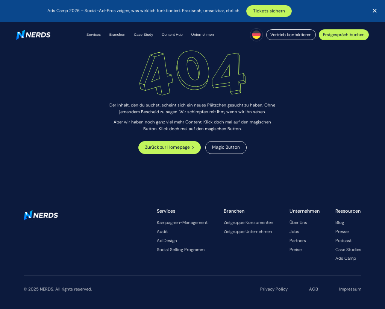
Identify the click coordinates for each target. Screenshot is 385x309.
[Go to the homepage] (41, 215)
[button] (93, 34)
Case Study (143, 34)
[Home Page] (33, 34)
